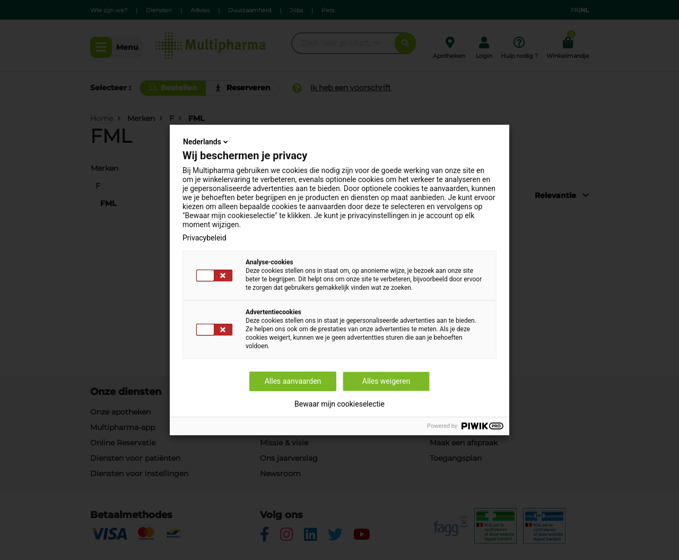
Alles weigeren (386, 381)
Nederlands (206, 141)
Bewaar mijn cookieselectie (339, 404)
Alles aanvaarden (293, 381)
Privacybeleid (204, 238)
